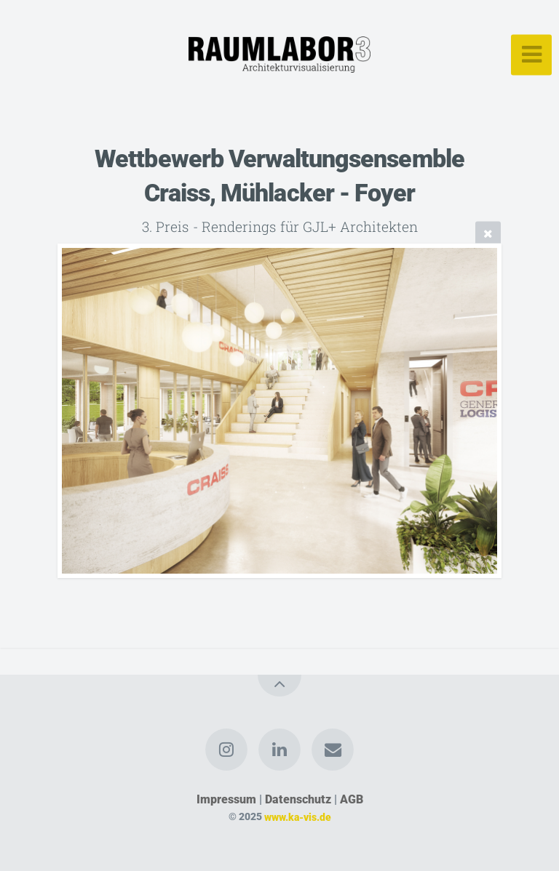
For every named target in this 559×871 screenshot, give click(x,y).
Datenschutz (298, 799)
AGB (351, 799)
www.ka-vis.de (297, 817)
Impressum (226, 799)
